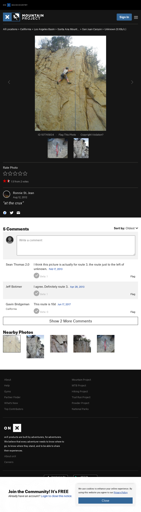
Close (105, 500)
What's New (11, 403)
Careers (8, 462)
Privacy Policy (120, 492)
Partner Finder (12, 397)
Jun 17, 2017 (64, 304)
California (25, 29)
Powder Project (80, 403)
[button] (5, 212)
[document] (105, 495)
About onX (10, 456)
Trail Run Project (81, 397)
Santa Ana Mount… (68, 29)
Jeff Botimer (14, 286)
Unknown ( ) (115, 29)
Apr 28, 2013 (77, 286)
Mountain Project (81, 379)
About (7, 379)
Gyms (7, 391)
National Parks (80, 409)
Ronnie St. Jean (23, 193)
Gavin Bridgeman (18, 304)
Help (7, 385)
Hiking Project (80, 391)
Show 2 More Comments (70, 321)
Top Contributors (13, 409)
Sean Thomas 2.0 (17, 264)
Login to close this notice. (56, 496)
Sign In (124, 17)
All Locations (10, 29)
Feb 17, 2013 (56, 269)
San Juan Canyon (92, 29)
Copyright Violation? (92, 134)
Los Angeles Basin (44, 29)
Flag (132, 276)
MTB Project (79, 385)
